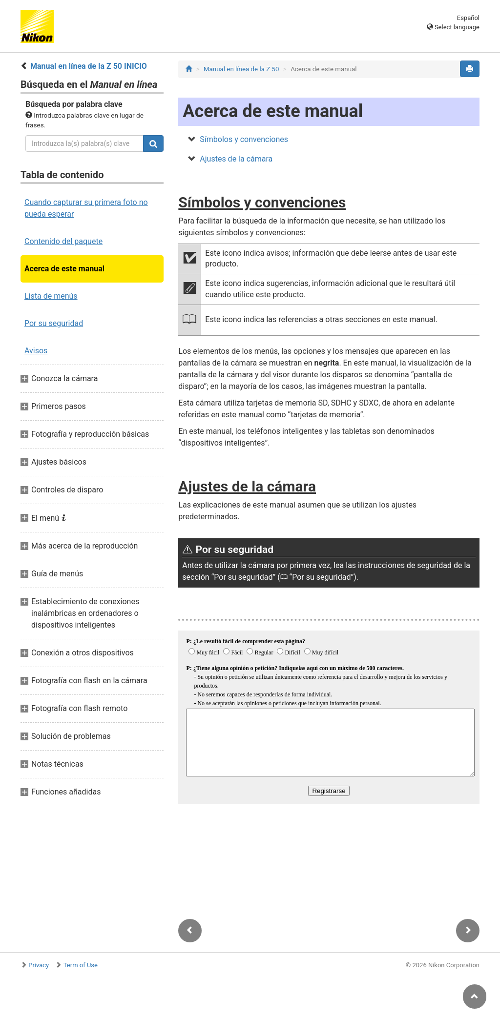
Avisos (35, 350)
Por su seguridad (53, 323)
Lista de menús (51, 296)
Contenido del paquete (63, 241)
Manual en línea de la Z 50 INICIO (88, 66)
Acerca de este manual (64, 268)
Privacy (38, 965)
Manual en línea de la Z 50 (241, 69)
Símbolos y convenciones (244, 139)
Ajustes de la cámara (236, 158)
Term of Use (80, 965)
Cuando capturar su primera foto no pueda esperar (86, 208)
